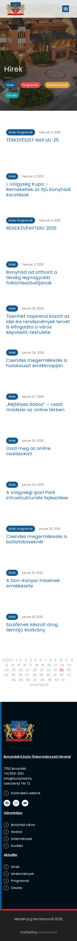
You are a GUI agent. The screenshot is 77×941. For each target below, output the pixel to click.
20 (49, 665)
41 (55, 675)
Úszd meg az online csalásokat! (28, 451)
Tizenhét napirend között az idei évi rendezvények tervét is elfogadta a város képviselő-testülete (38, 324)
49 (49, 680)
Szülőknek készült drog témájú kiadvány (32, 627)
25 (14, 670)
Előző (8, 660)
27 (28, 670)
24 (7, 670)
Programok (30, 85)
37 (27, 675)
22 (62, 665)
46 (28, 680)
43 (69, 675)
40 (48, 675)
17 (30, 665)
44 (13, 680)
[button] (65, 8)
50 (57, 680)
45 (21, 680)
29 (42, 670)
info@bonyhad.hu (18, 778)
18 (36, 665)
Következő (39, 684)
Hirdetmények (57, 85)
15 (18, 665)
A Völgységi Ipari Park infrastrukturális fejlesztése (37, 495)
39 (41, 675)
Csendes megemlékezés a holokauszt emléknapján (36, 363)
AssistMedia (47, 932)
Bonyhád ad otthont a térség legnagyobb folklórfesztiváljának (31, 277)
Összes (12, 95)
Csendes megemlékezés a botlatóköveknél (36, 539)
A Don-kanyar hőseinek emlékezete (33, 583)
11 (66, 660)
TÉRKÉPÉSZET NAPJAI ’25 (32, 140)
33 (69, 670)
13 (6, 665)
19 (42, 665)
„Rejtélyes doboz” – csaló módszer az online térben (35, 407)
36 (20, 675)
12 (71, 660)
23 (69, 665)
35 (13, 675)
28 (35, 670)
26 (21, 670)
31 (55, 670)
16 (24, 665)
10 (60, 660)
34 (6, 675)
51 (63, 680)
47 (35, 680)
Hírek (10, 85)
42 (62, 675)
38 (34, 675)
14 (12, 665)
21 (55, 665)
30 (49, 670)
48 (42, 680)
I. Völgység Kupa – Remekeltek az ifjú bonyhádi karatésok (38, 189)
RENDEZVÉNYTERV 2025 (31, 228)
